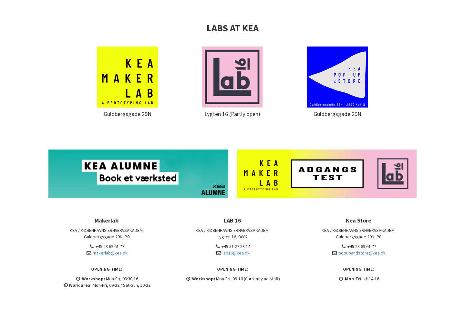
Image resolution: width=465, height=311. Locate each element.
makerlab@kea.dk (110, 253)
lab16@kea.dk (236, 253)
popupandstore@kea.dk (362, 253)
